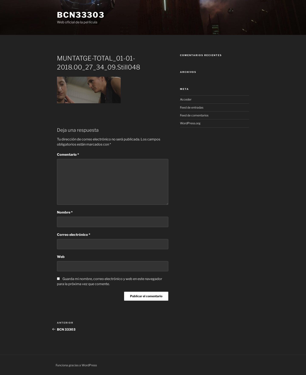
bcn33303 (81, 15)
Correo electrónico (73, 235)
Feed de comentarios (194, 115)
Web (61, 257)
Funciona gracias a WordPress (76, 365)
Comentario (68, 155)
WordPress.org (190, 123)
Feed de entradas (191, 107)
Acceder (185, 99)
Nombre (65, 212)
